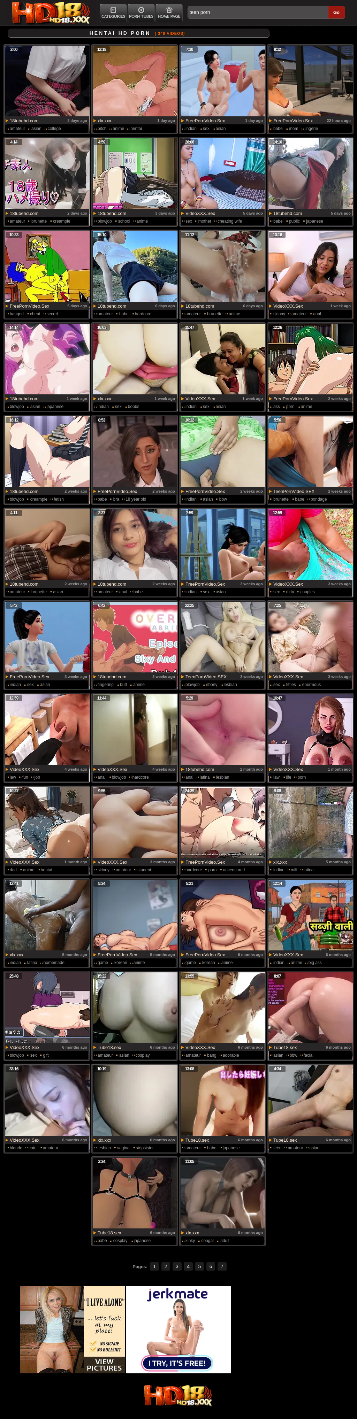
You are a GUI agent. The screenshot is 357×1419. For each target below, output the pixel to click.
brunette (39, 221)
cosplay (143, 1055)
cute (33, 1148)
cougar (207, 1240)
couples (307, 591)
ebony (212, 684)
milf (294, 869)
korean (120, 962)
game (103, 962)
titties (291, 684)
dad (13, 869)
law (13, 777)
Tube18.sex (109, 1047)
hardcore (143, 313)
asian (36, 128)
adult (224, 1240)
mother (204, 221)
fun (25, 777)
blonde (16, 1148)
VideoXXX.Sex (200, 213)
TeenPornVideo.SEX (293, 491)
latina (205, 777)
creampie (61, 221)
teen (277, 1148)
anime (118, 128)
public (294, 221)
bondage (319, 499)
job (37, 777)
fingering (106, 684)
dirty (290, 591)
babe (278, 128)
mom (293, 128)
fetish (59, 499)
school (124, 221)
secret (52, 313)
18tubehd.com (24, 120)
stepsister (145, 1148)
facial (308, 1055)
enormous (311, 684)
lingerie (311, 128)
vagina (123, 1148)
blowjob (105, 221)
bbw (223, 499)
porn (290, 406)
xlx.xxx (104, 120)
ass (276, 406)
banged (17, 313)
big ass (315, 962)
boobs (133, 406)
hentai (136, 128)
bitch (102, 128)
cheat (35, 313)
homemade (54, 962)
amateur (17, 128)
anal (317, 313)
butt (123, 684)
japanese (314, 221)
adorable (231, 1055)
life (288, 777)
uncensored (234, 869)
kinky (190, 1240)
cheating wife (230, 221)
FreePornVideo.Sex (205, 120)
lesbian (230, 684)
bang (212, 1055)
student (144, 869)
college (54, 128)
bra (116, 499)
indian (191, 128)
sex (206, 128)
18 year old (136, 499)
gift (46, 1055)
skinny (279, 313)
